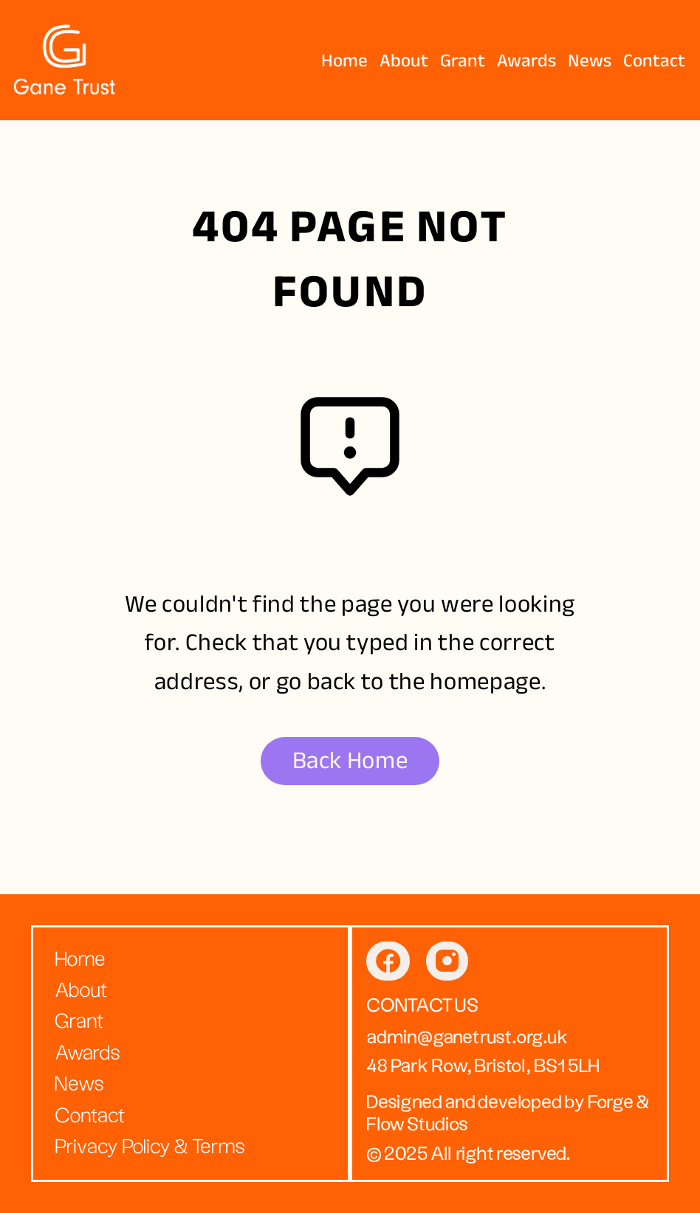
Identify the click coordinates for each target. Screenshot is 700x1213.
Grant (462, 60)
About (404, 60)
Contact (654, 60)
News (589, 60)
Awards (526, 60)
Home (344, 60)
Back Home (350, 760)
